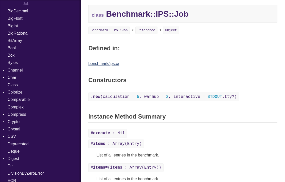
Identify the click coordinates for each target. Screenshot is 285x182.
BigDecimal (18, 11)
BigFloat (15, 18)
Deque (14, 151)
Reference (146, 30)
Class (13, 85)
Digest (13, 158)
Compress (17, 114)
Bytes (13, 62)
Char (12, 77)
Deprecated (18, 144)
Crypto (14, 122)
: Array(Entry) (116, 144)
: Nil (107, 133)
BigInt (13, 26)
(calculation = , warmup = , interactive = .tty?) (164, 97)
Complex (16, 107)
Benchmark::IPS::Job (109, 30)
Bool (12, 48)
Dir (10, 166)
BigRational (18, 33)
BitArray (15, 40)
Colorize (15, 92)
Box (11, 55)
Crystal (14, 129)
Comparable (19, 99)
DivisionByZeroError (26, 173)
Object (171, 30)
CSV (12, 136)
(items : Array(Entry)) (126, 167)
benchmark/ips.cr (103, 63)
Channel (15, 70)
